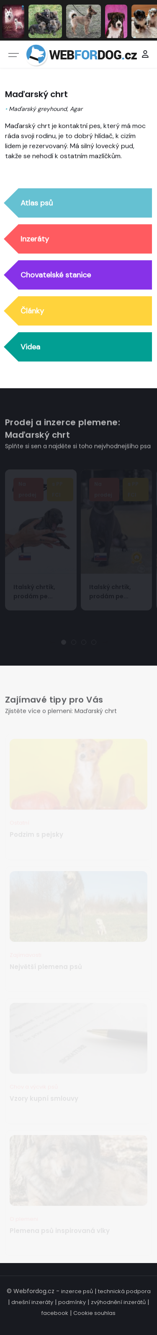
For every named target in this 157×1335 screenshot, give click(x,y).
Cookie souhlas (94, 1313)
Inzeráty (35, 239)
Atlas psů (37, 203)
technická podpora (124, 1291)
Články (32, 311)
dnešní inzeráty (32, 1302)
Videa (30, 347)
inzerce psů (77, 1291)
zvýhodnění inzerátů (118, 1302)
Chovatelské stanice (56, 275)
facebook (54, 1313)
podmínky (72, 1302)
